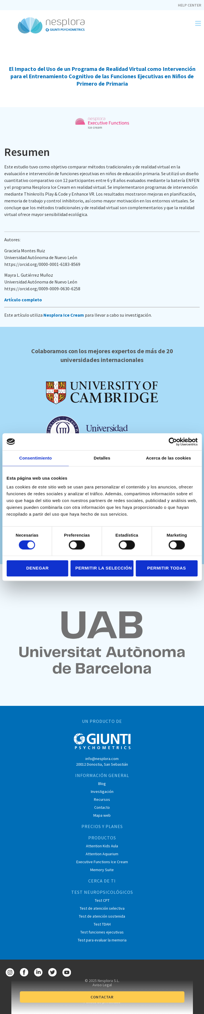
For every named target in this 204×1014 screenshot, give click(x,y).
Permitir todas (166, 568)
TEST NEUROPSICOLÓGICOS (102, 892)
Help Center (189, 5)
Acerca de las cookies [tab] (168, 458)
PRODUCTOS (102, 838)
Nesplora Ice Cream (63, 315)
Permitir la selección (103, 568)
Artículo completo (23, 299)
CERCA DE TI (102, 881)
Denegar (37, 568)
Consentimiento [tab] (35, 458)
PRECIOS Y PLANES (102, 826)
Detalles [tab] (102, 458)
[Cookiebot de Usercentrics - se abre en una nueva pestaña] (172, 441)
